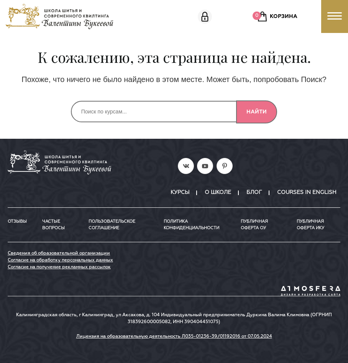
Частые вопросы (53, 224)
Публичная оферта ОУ (254, 224)
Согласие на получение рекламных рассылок (59, 267)
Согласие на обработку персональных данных (60, 260)
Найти (256, 112)
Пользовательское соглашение (112, 224)
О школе (218, 192)
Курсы (180, 192)
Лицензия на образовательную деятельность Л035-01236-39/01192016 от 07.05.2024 (174, 336)
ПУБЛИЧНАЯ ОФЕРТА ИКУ (310, 224)
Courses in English (307, 192)
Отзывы (17, 221)
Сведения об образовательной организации (59, 253)
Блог (254, 192)
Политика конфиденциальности (191, 224)
